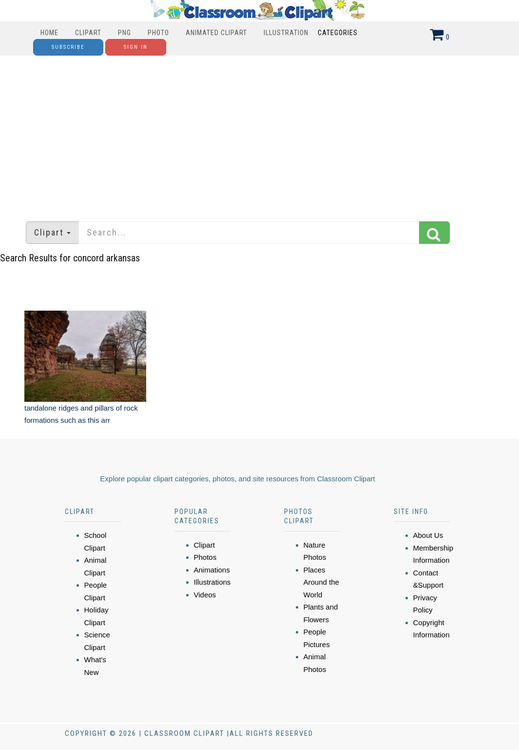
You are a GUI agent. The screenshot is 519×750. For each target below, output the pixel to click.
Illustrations (212, 582)
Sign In (136, 47)
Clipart (88, 33)
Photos (205, 557)
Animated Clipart (216, 33)
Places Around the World (321, 582)
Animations (212, 570)
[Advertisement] (259, 133)
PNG (124, 33)
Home (49, 33)
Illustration (286, 33)
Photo (158, 33)
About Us (428, 535)
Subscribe (68, 47)
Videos (205, 595)
